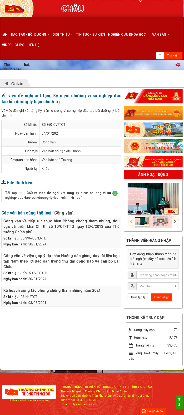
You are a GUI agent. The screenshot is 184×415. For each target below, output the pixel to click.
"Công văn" (63, 213)
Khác (45, 169)
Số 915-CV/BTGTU (34, 273)
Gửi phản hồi (153, 411)
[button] (115, 193)
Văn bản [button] (160, 36)
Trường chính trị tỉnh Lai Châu (37, 400)
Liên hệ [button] (33, 45)
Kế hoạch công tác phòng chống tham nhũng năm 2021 (52, 290)
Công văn (49, 142)
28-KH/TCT (28, 297)
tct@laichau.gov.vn (83, 404)
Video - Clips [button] (13, 45)
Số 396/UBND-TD (33, 238)
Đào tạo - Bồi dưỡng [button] (30, 36)
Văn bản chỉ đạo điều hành (61, 151)
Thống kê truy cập (145, 317)
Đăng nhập (161, 297)
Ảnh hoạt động (153, 174)
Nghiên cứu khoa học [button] (128, 36)
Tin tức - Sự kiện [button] (90, 34)
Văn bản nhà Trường (57, 160)
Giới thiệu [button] (62, 36)
